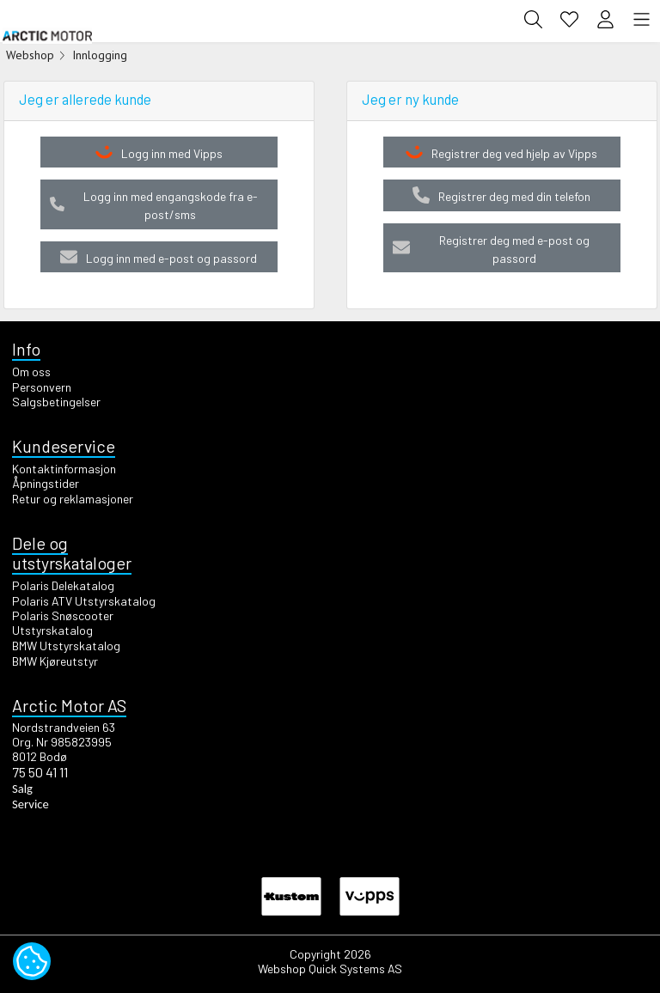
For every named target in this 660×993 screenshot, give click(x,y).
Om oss (31, 371)
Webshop (30, 55)
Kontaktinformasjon (64, 468)
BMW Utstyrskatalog (66, 645)
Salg (22, 788)
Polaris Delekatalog (63, 585)
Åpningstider (45, 483)
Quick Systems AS (355, 968)
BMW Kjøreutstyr (55, 661)
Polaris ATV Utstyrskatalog (84, 601)
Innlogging (99, 55)
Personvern (41, 387)
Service (30, 804)
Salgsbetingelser (56, 401)
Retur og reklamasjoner (72, 498)
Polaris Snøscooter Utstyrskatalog (62, 622)
